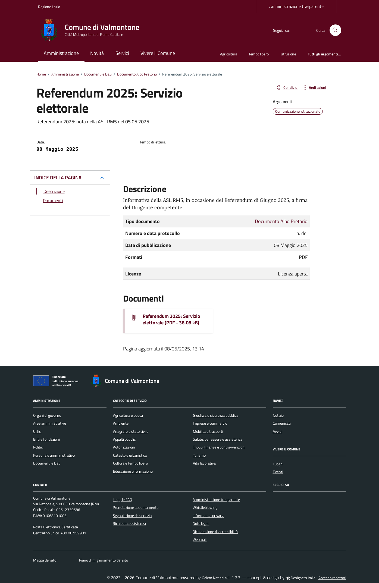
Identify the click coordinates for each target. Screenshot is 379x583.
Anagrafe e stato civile (130, 431)
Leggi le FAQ (122, 500)
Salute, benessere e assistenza (217, 439)
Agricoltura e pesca (128, 415)
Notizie (278, 415)
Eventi (278, 472)
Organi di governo (47, 415)
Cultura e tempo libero (130, 463)
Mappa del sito (44, 560)
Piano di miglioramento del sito (103, 560)
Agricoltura (228, 54)
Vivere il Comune (157, 53)
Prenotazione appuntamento (135, 507)
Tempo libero (259, 54)
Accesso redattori (332, 578)
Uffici (37, 431)
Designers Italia (300, 578)
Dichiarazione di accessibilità (215, 532)
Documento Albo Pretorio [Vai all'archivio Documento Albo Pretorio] (281, 221)
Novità (97, 53)
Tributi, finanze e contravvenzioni (219, 447)
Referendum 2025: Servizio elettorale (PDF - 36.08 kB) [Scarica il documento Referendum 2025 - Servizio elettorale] (171, 319)
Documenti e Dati (47, 463)
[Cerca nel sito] (335, 30)
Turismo (199, 455)
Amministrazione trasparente (296, 6)
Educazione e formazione (133, 471)
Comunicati (282, 423)
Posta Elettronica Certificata (55, 527)
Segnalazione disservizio (132, 516)
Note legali (201, 523)
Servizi (122, 53)
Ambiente (121, 423)
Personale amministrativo (54, 455)
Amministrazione (61, 53)
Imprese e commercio (210, 423)
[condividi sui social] (286, 87)
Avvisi (277, 431)
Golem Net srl (213, 578)
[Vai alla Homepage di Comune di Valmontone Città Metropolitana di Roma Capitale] (92, 30)
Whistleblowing (205, 507)
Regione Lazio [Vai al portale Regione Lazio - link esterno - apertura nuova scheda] (49, 7)
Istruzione (288, 54)
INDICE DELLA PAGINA (58, 177)
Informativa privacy (208, 516)
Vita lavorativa (204, 463)
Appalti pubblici (124, 439)
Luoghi (278, 464)
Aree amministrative (49, 423)
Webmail (199, 540)
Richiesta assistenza (129, 523)
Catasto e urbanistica (130, 455)
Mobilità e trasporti (208, 431)
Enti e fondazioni (46, 439)
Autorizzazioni (124, 447)
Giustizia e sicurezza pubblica (215, 415)
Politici (38, 447)
